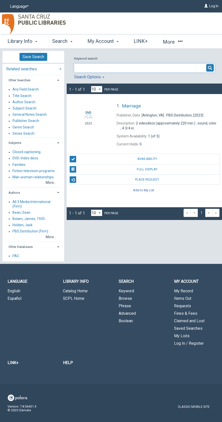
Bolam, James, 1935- (29, 219)
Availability (113, 159)
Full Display (113, 169)
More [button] (173, 42)
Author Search (23, 102)
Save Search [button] (33, 56)
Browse (125, 298)
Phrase (125, 306)
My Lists (182, 335)
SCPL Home (73, 298)
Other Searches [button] (19, 80)
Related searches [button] (21, 69)
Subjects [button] (14, 143)
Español (14, 298)
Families (18, 165)
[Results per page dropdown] (96, 89)
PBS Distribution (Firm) (30, 231)
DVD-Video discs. (25, 158)
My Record (183, 291)
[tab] (33, 68)
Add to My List (143, 190)
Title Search (21, 96)
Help (68, 362)
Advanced (127, 313)
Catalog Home (75, 291)
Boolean (126, 320)
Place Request (114, 179)
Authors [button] (14, 193)
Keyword (126, 291)
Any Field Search (25, 90)
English (13, 291)
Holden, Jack (22, 225)
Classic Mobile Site (194, 407)
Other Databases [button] (20, 247)
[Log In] (206, 6)
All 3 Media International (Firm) (31, 204)
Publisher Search (25, 121)
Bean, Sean (21, 212)
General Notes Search (29, 115)
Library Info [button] (22, 41)
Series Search (23, 133)
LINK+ (141, 41)
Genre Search (23, 127)
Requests (182, 306)
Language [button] (17, 281)
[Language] (18, 6)
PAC (15, 256)
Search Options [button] (89, 77)
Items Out (182, 298)
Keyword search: (86, 58)
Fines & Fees (185, 313)
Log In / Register (189, 343)
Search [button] (62, 41)
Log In (214, 6)
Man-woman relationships (33, 177)
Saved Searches (188, 328)
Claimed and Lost (189, 320)
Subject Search (24, 108)
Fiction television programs (33, 171)
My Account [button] (103, 41)
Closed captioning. (26, 152)
